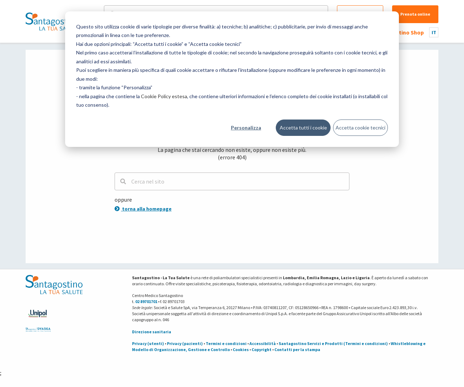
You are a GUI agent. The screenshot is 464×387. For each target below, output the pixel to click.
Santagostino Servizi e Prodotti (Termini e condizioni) (333, 343)
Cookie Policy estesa (164, 96)
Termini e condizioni (226, 343)
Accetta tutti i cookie (303, 127)
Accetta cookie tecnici (360, 127)
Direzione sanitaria (151, 331)
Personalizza (246, 127)
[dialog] (232, 79)
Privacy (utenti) (148, 343)
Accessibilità (262, 343)
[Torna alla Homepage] (52, 21)
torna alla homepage (143, 209)
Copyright (261, 349)
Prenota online (415, 14)
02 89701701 (146, 301)
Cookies (241, 349)
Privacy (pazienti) (185, 343)
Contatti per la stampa (297, 349)
